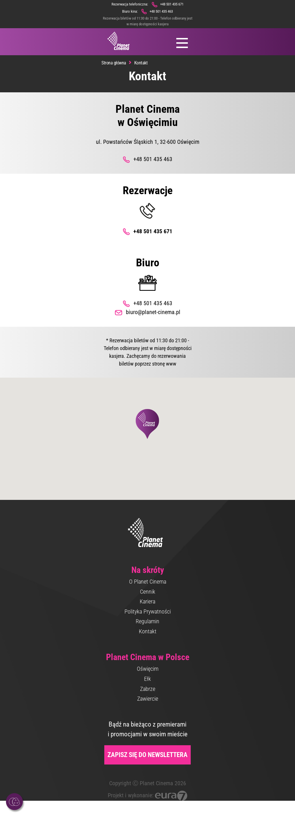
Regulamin (147, 621)
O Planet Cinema (147, 581)
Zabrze (147, 688)
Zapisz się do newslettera (147, 755)
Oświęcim (147, 668)
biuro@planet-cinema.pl (153, 312)
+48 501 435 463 (161, 11)
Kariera (147, 601)
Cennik (147, 591)
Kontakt (147, 631)
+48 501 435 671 (172, 4)
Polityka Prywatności (147, 611)
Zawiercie (147, 698)
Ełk (147, 678)
